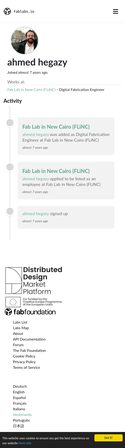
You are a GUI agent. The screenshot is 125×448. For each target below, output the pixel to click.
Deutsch (20, 386)
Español (19, 397)
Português (21, 420)
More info (24, 443)
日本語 (18, 425)
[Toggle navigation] (115, 11)
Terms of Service (26, 367)
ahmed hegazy (35, 134)
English (19, 392)
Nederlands (22, 414)
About (18, 333)
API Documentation (29, 339)
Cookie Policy (24, 356)
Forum (18, 344)
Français (19, 403)
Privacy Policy (24, 361)
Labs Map (21, 327)
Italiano (19, 409)
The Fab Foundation (29, 350)
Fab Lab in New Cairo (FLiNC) (31, 89)
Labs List (20, 322)
